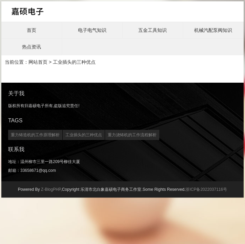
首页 (31, 30)
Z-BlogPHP (51, 189)
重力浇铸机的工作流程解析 (132, 135)
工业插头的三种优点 (83, 135)
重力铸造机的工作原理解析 (35, 135)
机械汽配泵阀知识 (213, 30)
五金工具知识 (152, 30)
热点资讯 (31, 46)
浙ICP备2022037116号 (206, 189)
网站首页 (37, 62)
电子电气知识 (92, 30)
